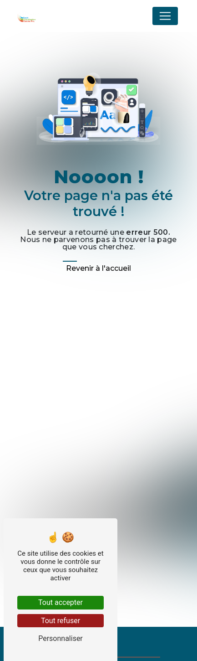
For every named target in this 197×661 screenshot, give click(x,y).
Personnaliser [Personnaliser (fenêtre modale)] (60, 638)
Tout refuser (60, 620)
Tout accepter (60, 602)
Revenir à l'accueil (98, 268)
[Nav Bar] (165, 16)
